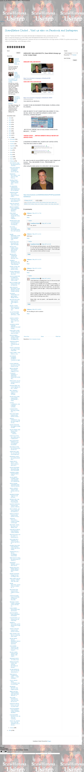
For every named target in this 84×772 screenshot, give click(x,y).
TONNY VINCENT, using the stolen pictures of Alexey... (15, 630)
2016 (10, 730)
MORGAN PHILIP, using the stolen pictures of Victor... (14, 515)
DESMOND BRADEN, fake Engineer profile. (14, 688)
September (12, 145)
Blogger (49, 741)
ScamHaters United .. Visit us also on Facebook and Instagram (41, 30)
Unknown (29, 213)
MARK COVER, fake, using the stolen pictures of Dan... (15, 268)
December (12, 139)
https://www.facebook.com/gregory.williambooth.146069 (38, 97)
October (12, 143)
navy (39, 204)
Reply (28, 217)
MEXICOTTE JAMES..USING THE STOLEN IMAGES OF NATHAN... (14, 249)
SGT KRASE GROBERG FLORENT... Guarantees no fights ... (15, 358)
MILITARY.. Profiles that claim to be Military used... (14, 526)
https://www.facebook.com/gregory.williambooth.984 (37, 78)
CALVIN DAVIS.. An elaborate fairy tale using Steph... (15, 619)
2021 (10, 128)
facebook (44, 202)
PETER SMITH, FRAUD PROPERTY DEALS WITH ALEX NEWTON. (15, 641)
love (55, 202)
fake (47, 202)
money (36, 204)
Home (42, 336)
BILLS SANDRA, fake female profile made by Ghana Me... (15, 284)
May (11, 154)
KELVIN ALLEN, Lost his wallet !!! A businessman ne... (15, 536)
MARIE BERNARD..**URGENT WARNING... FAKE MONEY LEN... (15, 237)
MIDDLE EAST (27, 204)
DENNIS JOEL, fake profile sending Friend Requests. (14, 501)
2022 (10, 126)
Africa (30, 202)
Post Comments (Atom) (35, 339)
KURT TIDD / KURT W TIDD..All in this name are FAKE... (15, 332)
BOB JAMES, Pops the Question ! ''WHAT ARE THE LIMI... (15, 580)
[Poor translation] (5, 751)
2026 (10, 118)
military (32, 204)
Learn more (2, 21)
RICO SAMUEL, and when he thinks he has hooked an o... (14, 510)
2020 (10, 131)
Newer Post (26, 336)
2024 (10, 122)
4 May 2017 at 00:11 (46, 278)
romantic (46, 204)
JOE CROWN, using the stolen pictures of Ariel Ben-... (15, 164)
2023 (10, 124)
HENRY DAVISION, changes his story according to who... (14, 575)
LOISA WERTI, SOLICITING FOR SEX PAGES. (15, 609)
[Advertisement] (41, 11)
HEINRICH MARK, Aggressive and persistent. (14, 496)
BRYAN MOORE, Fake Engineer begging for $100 (14, 370)
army (41, 202)
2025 (10, 120)
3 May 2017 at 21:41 (36, 234)
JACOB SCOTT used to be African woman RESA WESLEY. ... (15, 200)
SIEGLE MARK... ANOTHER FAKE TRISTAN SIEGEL (15, 485)
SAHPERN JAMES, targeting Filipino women (14, 474)
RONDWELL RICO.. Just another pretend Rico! (15, 458)
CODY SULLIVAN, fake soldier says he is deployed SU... (15, 437)
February (12, 161)
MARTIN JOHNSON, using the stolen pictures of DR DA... (15, 505)
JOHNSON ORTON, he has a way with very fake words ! (14, 705)
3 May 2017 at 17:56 (36, 213)
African (33, 202)
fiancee (49, 202)
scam (49, 204)
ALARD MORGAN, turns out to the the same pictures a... (14, 671)
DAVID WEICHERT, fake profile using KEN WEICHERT (14, 469)
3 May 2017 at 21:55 (36, 259)
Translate (72, 55)
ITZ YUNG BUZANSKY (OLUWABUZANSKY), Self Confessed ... (15, 229)
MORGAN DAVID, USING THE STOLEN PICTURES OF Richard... (14, 664)
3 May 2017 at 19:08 (46, 223)
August (12, 148)
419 (28, 202)
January (12, 727)
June (11, 152)
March (11, 158)
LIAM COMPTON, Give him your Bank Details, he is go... (15, 365)
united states (56, 204)
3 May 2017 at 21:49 (46, 244)
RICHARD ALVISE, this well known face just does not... (15, 448)
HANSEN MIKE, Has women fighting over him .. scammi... (15, 387)
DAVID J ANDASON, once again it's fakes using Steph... (15, 349)
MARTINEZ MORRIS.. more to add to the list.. (14, 564)
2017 (10, 137)
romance (42, 204)
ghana (53, 202)
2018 (10, 135)
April (11, 156)
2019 (10, 133)
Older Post (58, 336)
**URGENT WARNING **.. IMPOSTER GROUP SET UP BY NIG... (15, 376)
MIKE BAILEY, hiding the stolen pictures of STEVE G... (15, 559)
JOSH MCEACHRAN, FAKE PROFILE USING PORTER (15, 531)
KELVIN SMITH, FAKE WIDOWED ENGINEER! (14, 614)
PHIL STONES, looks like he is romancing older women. (15, 635)
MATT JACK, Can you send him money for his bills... (15, 382)
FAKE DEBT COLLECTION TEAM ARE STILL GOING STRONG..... (15, 216)
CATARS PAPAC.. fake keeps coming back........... (14, 410)
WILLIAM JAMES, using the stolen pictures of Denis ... (15, 415)
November (12, 141)
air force (37, 202)
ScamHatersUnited (35, 223)
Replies (30, 220)
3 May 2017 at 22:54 (36, 268)
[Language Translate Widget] (71, 53)
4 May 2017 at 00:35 (36, 309)
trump (52, 204)
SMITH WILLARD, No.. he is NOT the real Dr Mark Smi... (15, 453)
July (11, 150)
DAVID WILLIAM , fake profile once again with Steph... (14, 243)
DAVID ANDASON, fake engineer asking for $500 (15, 426)
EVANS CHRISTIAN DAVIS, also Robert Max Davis (15, 273)
